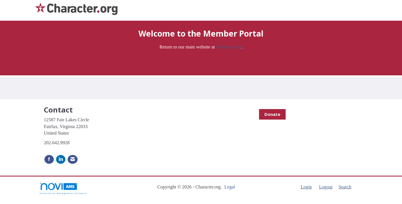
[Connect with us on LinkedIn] (60, 159)
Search (345, 187)
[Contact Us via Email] (72, 159)
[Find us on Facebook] (49, 159)
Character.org (228, 47)
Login (306, 187)
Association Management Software (63, 188)
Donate (272, 114)
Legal (229, 187)
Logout (326, 187)
